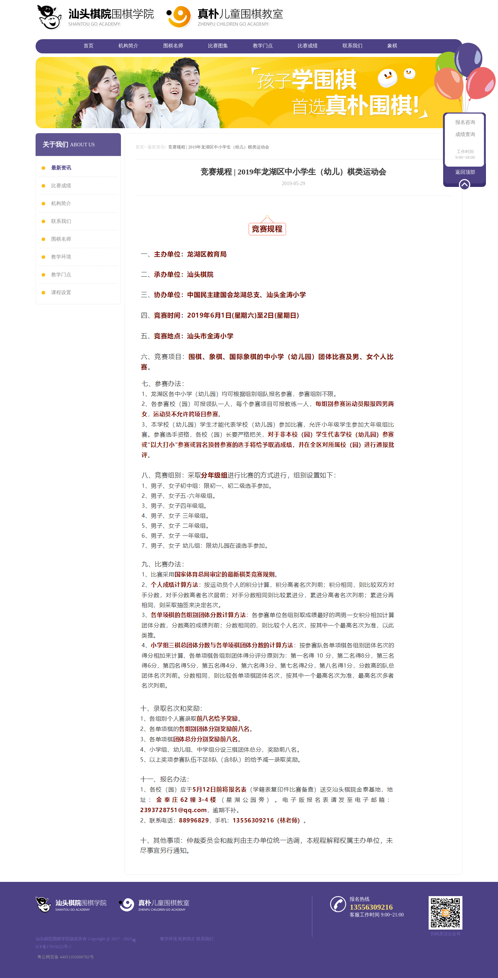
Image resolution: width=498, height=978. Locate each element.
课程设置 (61, 292)
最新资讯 (156, 147)
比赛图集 (218, 45)
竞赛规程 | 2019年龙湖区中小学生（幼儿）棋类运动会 (218, 147)
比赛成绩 (308, 45)
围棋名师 (173, 45)
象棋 (392, 45)
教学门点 (263, 45)
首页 (89, 45)
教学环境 (61, 257)
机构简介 (128, 45)
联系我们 (352, 45)
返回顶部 (465, 172)
